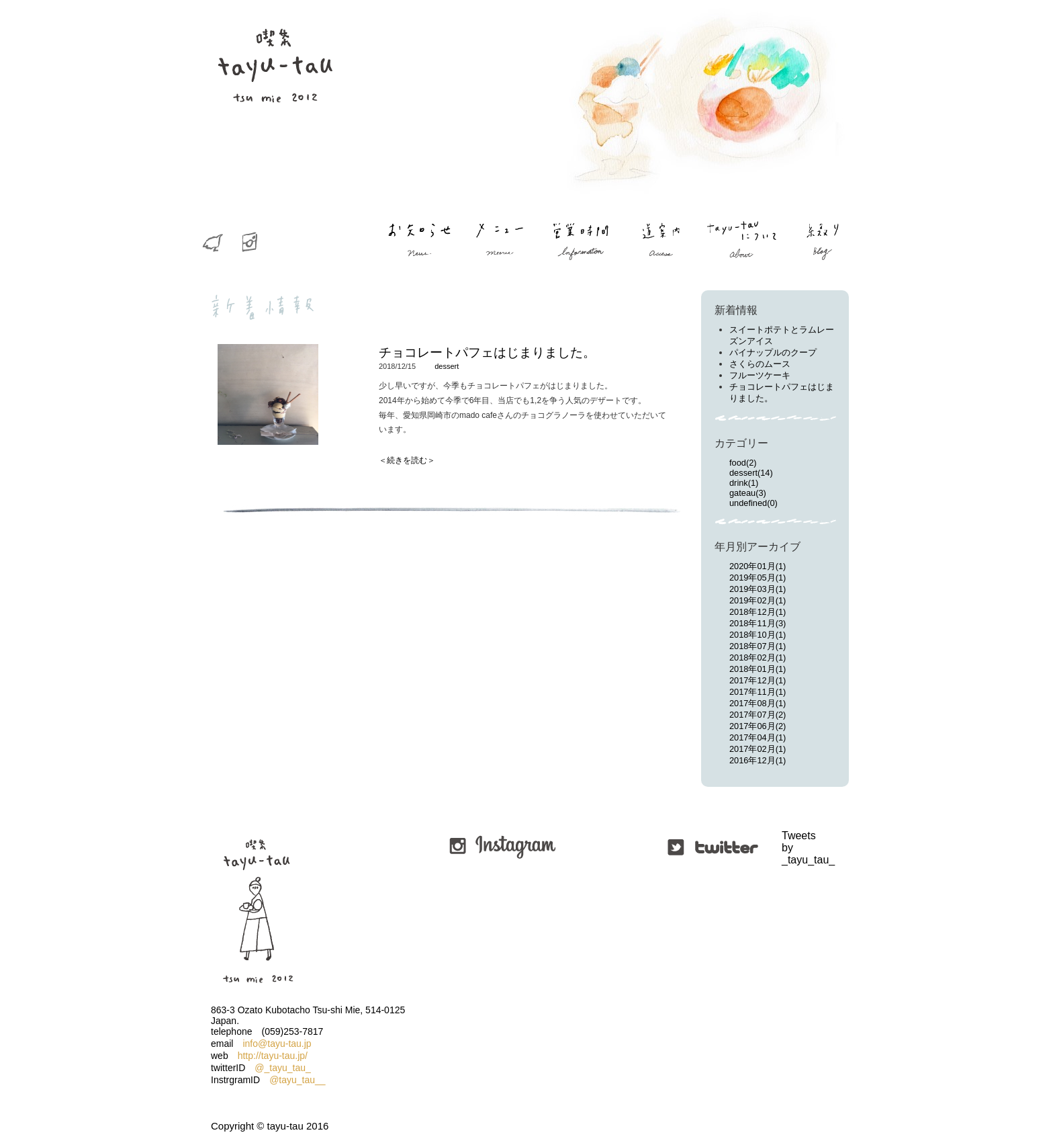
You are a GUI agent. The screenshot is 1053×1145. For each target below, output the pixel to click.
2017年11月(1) (757, 692)
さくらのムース (759, 364)
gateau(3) (747, 493)
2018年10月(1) (757, 635)
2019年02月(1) (757, 600)
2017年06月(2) (757, 726)
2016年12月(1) (757, 760)
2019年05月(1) (757, 577)
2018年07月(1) (757, 646)
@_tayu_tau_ (283, 1067)
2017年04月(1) (757, 737)
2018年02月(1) (757, 657)
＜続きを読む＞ (407, 460)
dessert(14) (751, 473)
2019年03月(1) (757, 589)
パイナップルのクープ (773, 352)
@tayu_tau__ (297, 1079)
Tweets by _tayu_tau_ (783, 847)
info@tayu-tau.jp (276, 1043)
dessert (446, 366)
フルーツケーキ (759, 375)
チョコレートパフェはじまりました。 (487, 352)
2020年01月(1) (757, 566)
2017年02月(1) (757, 749)
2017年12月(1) (757, 680)
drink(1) (743, 483)
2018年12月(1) (757, 612)
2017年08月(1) (757, 703)
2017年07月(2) (757, 715)
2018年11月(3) (757, 623)
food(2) (743, 463)
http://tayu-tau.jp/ (273, 1055)
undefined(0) (753, 503)
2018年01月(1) (757, 669)
